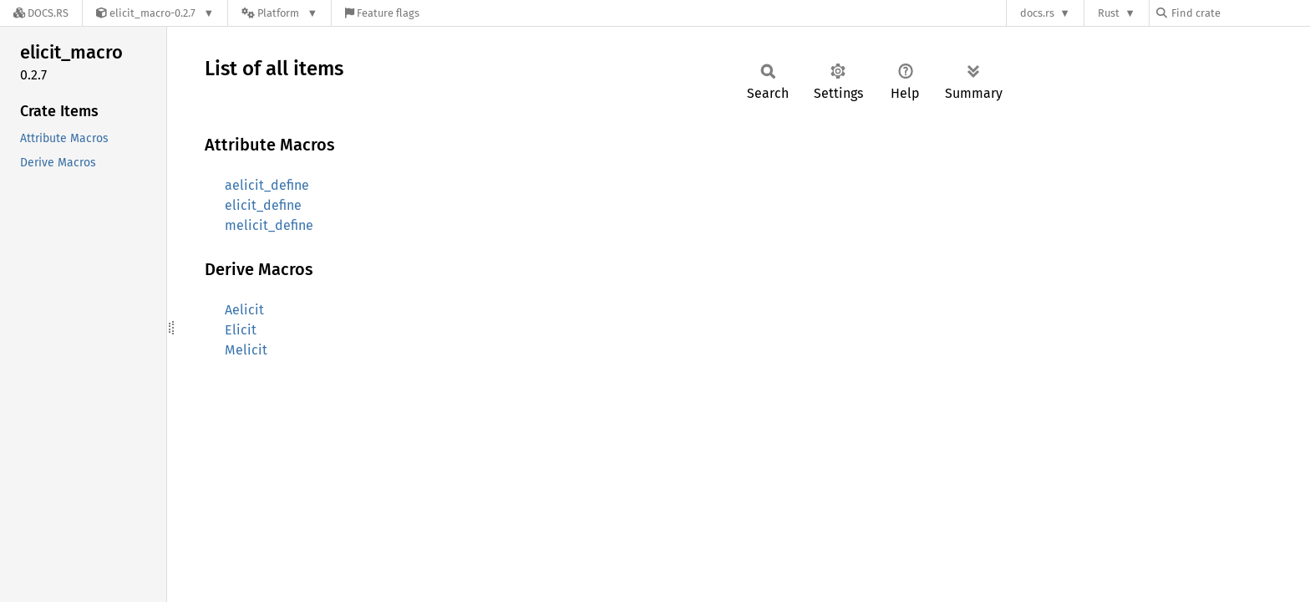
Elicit (240, 330)
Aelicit (244, 310)
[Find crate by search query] (1240, 13)
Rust (1109, 13)
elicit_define (263, 205)
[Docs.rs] (41, 13)
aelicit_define (267, 185)
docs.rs (1037, 13)
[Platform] (279, 13)
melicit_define (269, 225)
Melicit (246, 350)
